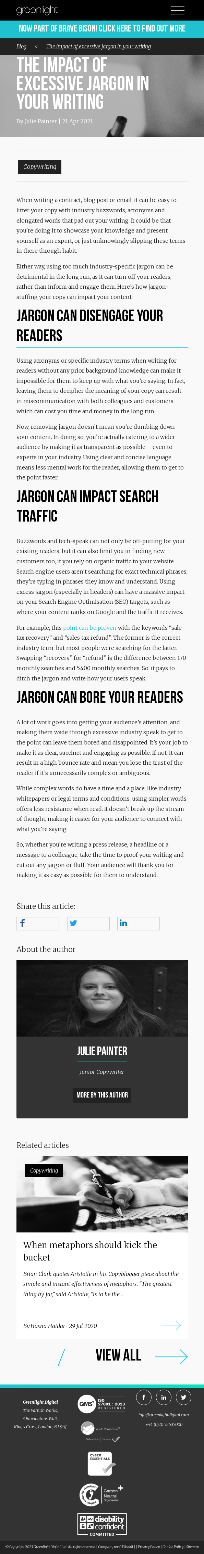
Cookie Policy (173, 1547)
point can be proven (90, 627)
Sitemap (192, 1547)
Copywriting (39, 167)
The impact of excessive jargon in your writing (98, 46)
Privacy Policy (149, 1547)
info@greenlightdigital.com (164, 1414)
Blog (21, 46)
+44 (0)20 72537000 (163, 1424)
